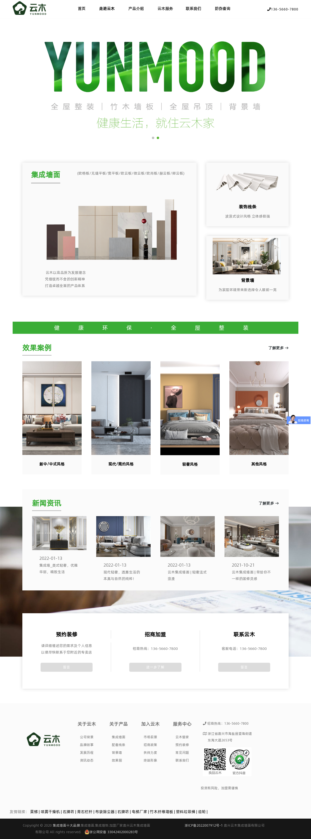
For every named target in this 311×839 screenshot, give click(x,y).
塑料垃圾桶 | (187, 811)
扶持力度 (150, 752)
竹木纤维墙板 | (163, 811)
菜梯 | (35, 811)
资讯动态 (87, 760)
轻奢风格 (190, 464)
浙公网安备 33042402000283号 (111, 832)
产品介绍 (136, 8)
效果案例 (37, 348)
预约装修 (182, 744)
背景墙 (247, 280)
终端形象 (150, 760)
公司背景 (87, 737)
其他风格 (259, 464)
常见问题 (182, 752)
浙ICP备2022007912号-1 (204, 825)
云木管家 (182, 737)
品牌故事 (87, 744)
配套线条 (118, 744)
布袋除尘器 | (106, 811)
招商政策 (150, 744)
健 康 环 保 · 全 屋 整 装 (155, 327)
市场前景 (150, 737)
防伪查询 (222, 8)
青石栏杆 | (86, 811)
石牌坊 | (70, 811)
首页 (82, 8)
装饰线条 (247, 207)
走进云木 (107, 8)
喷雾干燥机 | (52, 811)
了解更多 (109, 277)
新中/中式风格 (52, 464)
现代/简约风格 (121, 464)
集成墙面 (45, 175)
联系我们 (193, 8)
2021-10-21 (243, 565)
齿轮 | (202, 811)
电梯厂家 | (141, 811)
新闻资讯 (46, 503)
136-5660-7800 (282, 9)
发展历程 (87, 752)
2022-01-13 (50, 558)
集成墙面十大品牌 (66, 825)
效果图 (117, 760)
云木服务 (165, 8)
